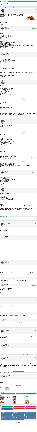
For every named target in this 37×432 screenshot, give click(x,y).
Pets (13, 418)
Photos (26, 418)
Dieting (17, 393)
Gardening (3, 406)
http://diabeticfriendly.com (25, 315)
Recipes (11, 393)
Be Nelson (3, 339)
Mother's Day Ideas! (27, 406)
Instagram (3, 409)
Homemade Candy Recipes (12, 388)
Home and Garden (3, 417)
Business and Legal (27, 412)
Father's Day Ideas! (16, 406)
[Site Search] (29, 1)
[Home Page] (4, 0)
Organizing (26, 417)
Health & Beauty (15, 416)
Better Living (2, 412)
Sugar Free (23, 393)
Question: (8, 7)
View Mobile (20, 423)
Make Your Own (15, 417)
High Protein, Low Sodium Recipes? (7, 398)
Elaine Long (3, 382)
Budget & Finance (15, 412)
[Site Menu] (15, 1)
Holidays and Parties (27, 416)
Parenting (2, 418)
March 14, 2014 (30, 393)
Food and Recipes (3, 393)
